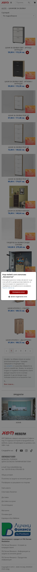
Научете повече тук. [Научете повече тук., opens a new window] (8, 288)
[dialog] (18, 286)
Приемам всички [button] (18, 292)
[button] (18, 297)
